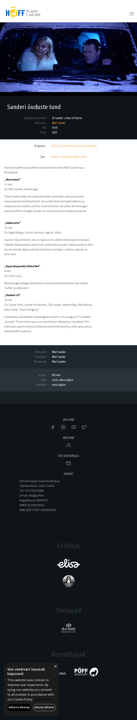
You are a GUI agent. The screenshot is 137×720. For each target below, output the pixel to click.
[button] (10, 57)
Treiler (8, 336)
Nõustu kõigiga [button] (19, 707)
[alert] (31, 689)
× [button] (55, 666)
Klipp (7, 215)
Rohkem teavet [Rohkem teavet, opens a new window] (42, 699)
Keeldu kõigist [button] (44, 707)
